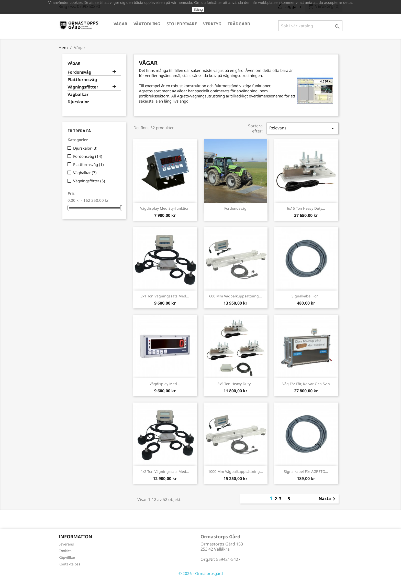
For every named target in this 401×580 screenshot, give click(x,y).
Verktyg (212, 24)
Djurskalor (78, 102)
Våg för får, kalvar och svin (306, 383)
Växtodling (146, 24)
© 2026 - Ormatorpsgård (201, 573)
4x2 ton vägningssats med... (164, 471)
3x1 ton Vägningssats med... (164, 296)
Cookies (65, 550)
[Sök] (310, 25)
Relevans (302, 128)
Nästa (328, 499)
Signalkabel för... (306, 296)
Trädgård (239, 24)
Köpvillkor (67, 557)
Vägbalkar (78, 94)
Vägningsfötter (83, 87)
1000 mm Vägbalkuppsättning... (235, 471)
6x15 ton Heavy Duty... (306, 208)
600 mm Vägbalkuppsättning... (235, 296)
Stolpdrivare (181, 24)
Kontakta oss (69, 564)
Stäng (198, 9)
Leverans (66, 544)
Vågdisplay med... (165, 383)
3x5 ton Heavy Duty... (235, 383)
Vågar (120, 24)
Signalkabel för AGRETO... (306, 471)
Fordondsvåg (235, 208)
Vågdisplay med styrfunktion (165, 208)
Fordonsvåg (79, 72)
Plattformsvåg (82, 79)
